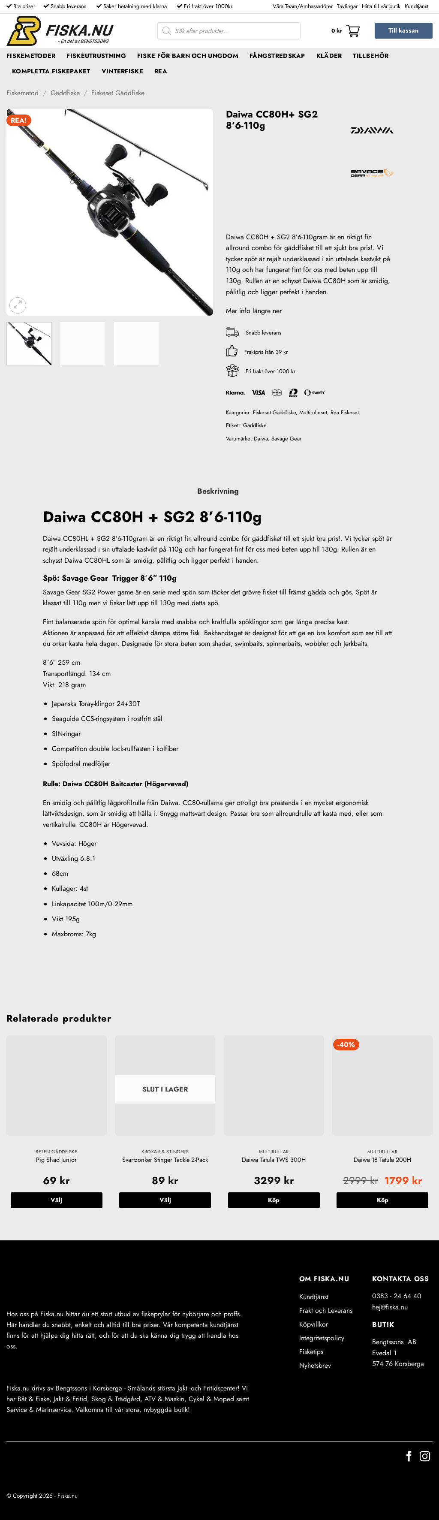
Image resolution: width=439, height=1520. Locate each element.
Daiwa (261, 438)
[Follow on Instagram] (425, 1457)
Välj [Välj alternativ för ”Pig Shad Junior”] (56, 1200)
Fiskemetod (22, 93)
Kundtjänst (416, 6)
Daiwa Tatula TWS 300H (274, 1160)
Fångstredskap (277, 55)
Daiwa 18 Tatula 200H (382, 1160)
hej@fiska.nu (390, 1307)
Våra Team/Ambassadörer (303, 6)
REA (160, 71)
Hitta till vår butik (381, 6)
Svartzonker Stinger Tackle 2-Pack (165, 1160)
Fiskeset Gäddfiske (117, 93)
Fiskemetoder (30, 55)
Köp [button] (274, 1200)
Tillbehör (370, 55)
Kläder (329, 55)
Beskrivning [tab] (218, 491)
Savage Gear (286, 438)
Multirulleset (313, 412)
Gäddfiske (65, 93)
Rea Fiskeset (345, 412)
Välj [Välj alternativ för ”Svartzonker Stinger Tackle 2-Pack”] (165, 1200)
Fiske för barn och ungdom (187, 55)
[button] (345, 31)
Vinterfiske (122, 71)
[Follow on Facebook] (409, 1457)
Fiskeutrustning (96, 55)
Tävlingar (347, 6)
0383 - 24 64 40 (396, 1296)
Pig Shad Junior (56, 1160)
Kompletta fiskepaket (51, 71)
